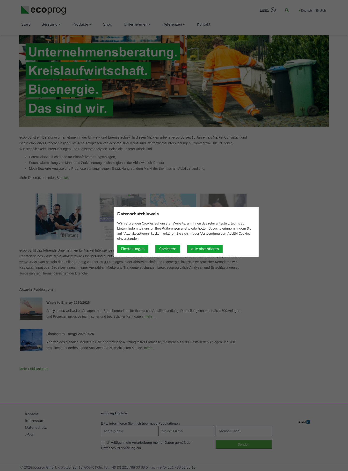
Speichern (167, 249)
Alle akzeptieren (205, 249)
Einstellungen (133, 249)
